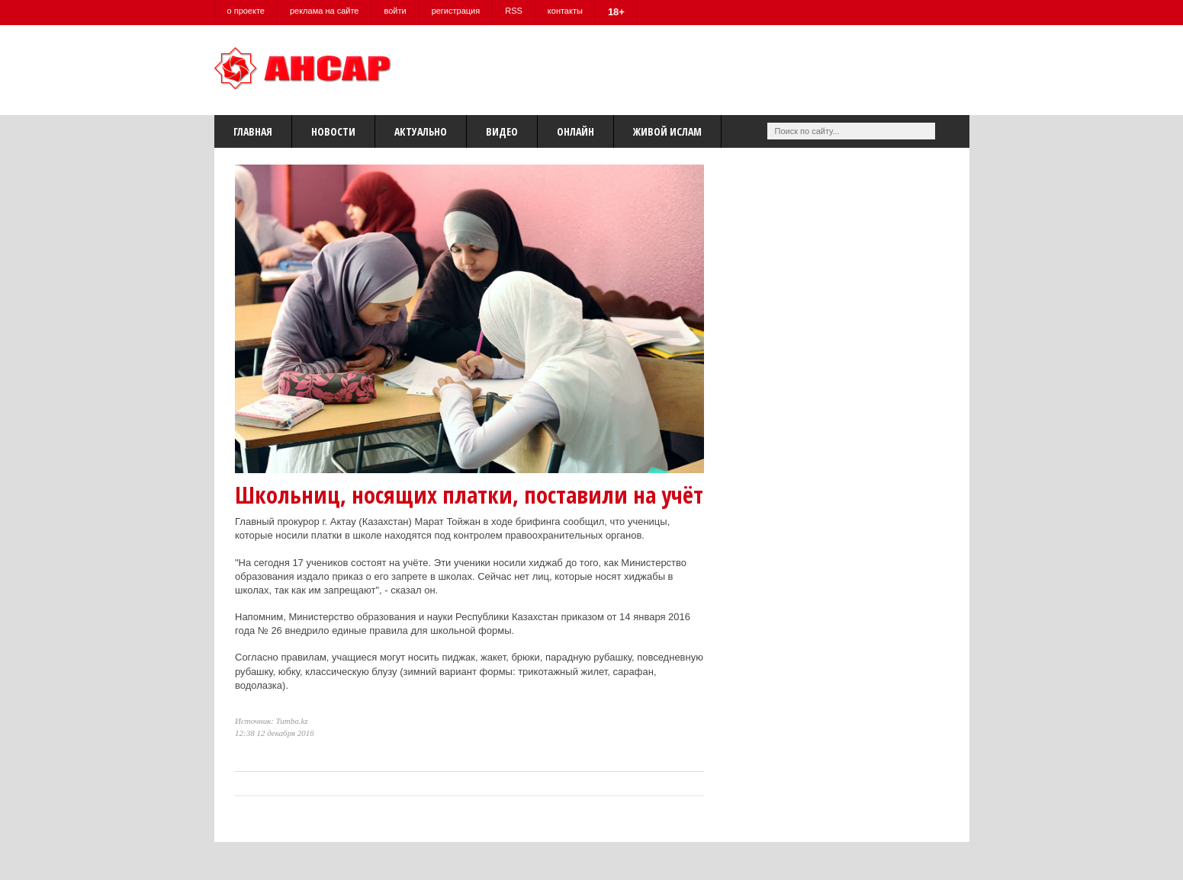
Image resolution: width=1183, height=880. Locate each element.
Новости (333, 131)
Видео (502, 131)
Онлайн (575, 131)
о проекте (246, 10)
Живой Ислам (667, 131)
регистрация (456, 10)
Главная (252, 131)
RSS (513, 10)
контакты (565, 10)
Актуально (420, 131)
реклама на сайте (324, 10)
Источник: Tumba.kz (271, 720)
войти (395, 10)
